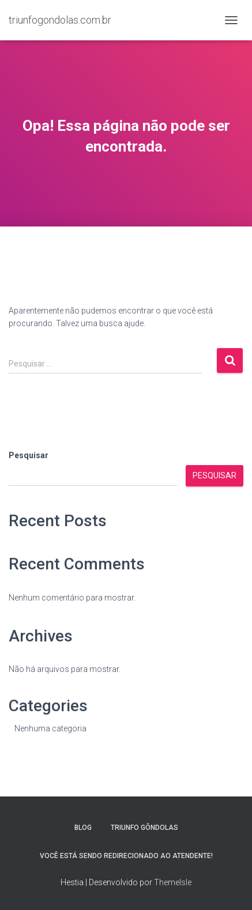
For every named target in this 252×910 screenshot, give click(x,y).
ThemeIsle (172, 882)
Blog (83, 828)
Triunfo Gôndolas (144, 828)
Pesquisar (28, 455)
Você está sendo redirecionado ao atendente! (126, 856)
